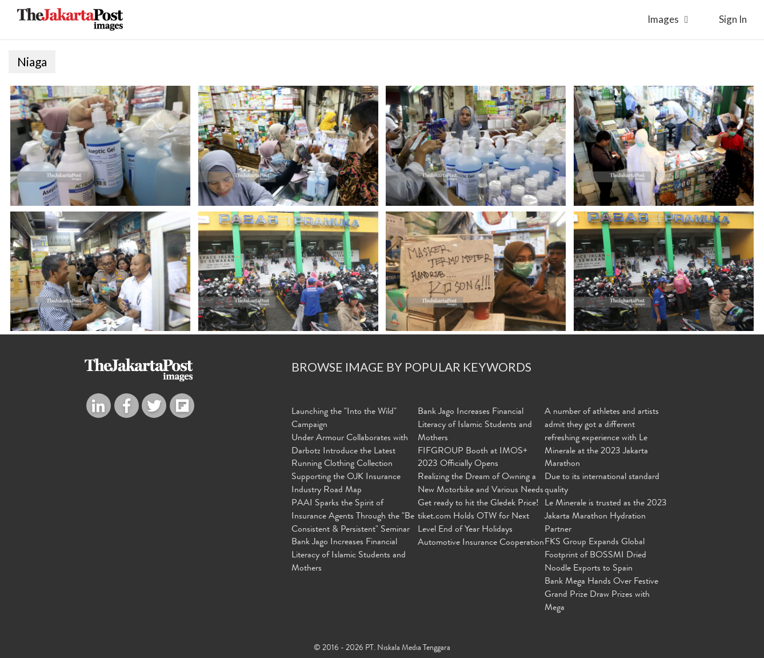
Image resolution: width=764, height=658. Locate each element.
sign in (733, 19)
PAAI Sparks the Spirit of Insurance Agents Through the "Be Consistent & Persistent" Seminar (352, 517)
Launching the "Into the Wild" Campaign (344, 419)
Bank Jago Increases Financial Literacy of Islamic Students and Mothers (348, 555)
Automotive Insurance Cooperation (481, 543)
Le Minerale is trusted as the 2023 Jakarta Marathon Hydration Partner (606, 517)
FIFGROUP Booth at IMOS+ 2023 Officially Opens (472, 458)
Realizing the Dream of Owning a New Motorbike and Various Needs (480, 484)
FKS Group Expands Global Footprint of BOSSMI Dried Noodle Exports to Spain (595, 555)
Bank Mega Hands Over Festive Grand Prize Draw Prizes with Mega (601, 595)
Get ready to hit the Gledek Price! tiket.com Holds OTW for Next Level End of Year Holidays (478, 517)
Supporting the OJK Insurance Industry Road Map (346, 484)
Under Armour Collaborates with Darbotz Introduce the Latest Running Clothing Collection (349, 451)
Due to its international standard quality (602, 484)
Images (663, 19)
